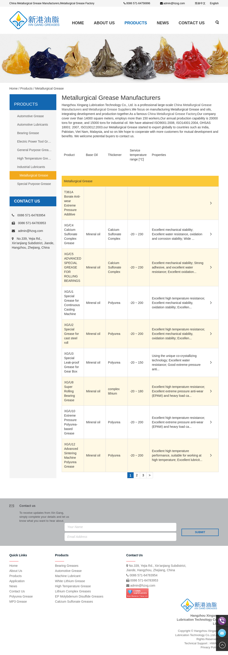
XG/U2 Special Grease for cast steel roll (71, 333)
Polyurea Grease (21, 596)
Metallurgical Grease (34, 175)
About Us (15, 571)
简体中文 (200, 3)
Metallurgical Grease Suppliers (110, 109)
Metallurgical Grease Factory (77, 3)
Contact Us (192, 23)
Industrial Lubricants (31, 167)
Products (135, 23)
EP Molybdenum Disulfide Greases (79, 596)
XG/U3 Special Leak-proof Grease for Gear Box (71, 362)
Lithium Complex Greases (73, 591)
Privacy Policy (210, 647)
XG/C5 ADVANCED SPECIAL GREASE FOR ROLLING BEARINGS (72, 267)
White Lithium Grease (70, 581)
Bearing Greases (66, 565)
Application (17, 581)
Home (78, 23)
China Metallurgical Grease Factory (172, 114)
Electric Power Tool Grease (36, 141)
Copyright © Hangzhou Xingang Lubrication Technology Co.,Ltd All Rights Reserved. (197, 635)
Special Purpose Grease (34, 184)
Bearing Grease (28, 133)
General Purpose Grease (34, 150)
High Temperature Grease (35, 158)
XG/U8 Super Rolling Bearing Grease (69, 391)
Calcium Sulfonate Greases (74, 601)
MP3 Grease (18, 601)
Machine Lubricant (67, 576)
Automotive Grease (30, 116)
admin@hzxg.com (174, 3)
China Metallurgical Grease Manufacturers (34, 3)
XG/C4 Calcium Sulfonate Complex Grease (70, 234)
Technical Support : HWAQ (201, 643)
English (214, 3)
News (163, 23)
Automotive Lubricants (32, 124)
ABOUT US (104, 23)
